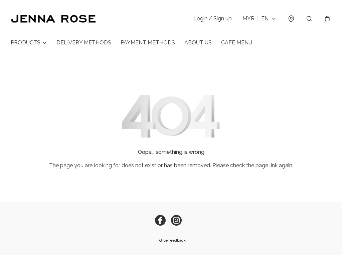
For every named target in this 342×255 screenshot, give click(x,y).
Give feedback (172, 240)
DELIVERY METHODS (83, 42)
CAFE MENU (236, 42)
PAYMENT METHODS (148, 42)
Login (212, 18)
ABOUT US (198, 42)
